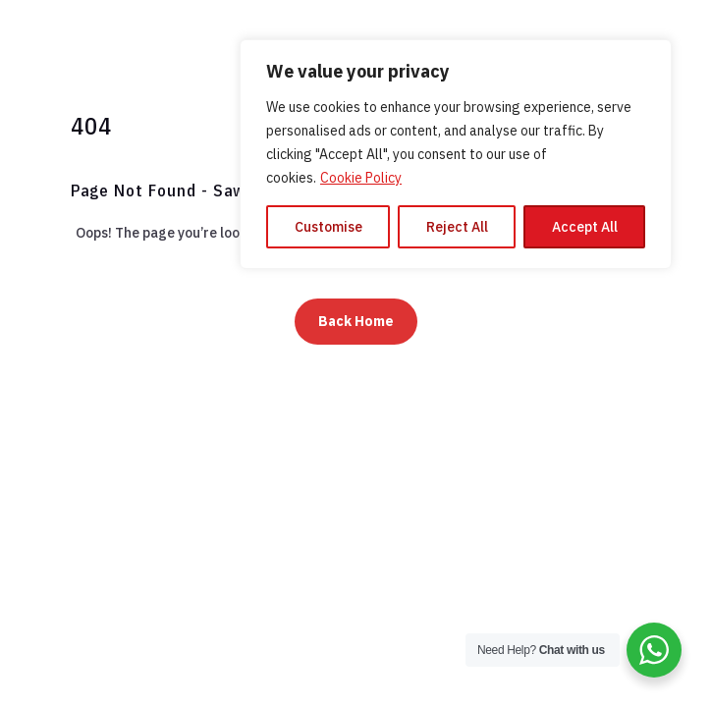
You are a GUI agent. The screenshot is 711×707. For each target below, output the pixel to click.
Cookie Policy (361, 178)
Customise (328, 227)
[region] (456, 154)
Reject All (457, 227)
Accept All (585, 227)
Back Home (356, 321)
